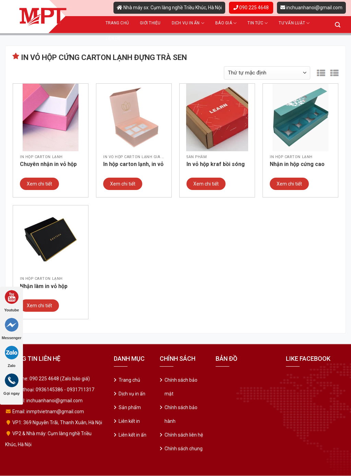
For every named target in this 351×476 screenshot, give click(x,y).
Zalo (12, 357)
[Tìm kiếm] (337, 25)
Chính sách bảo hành (181, 414)
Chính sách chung (184, 448)
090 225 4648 (251, 7)
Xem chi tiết (39, 184)
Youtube (11, 301)
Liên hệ (113, 38)
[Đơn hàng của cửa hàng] (267, 73)
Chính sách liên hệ (184, 435)
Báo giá (226, 23)
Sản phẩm (130, 407)
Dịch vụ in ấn (188, 23)
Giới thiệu (150, 23)
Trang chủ (117, 23)
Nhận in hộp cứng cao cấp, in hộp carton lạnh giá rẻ (298, 164)
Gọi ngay (11, 384)
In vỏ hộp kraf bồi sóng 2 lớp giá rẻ (215, 164)
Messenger (11, 329)
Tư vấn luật (294, 23)
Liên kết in (129, 421)
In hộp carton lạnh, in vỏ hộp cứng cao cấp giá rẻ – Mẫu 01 (134, 164)
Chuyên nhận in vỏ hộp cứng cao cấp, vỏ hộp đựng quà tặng (48, 164)
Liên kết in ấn (132, 435)
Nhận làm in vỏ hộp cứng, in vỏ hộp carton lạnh (48, 286)
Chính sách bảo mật (181, 386)
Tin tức (257, 23)
